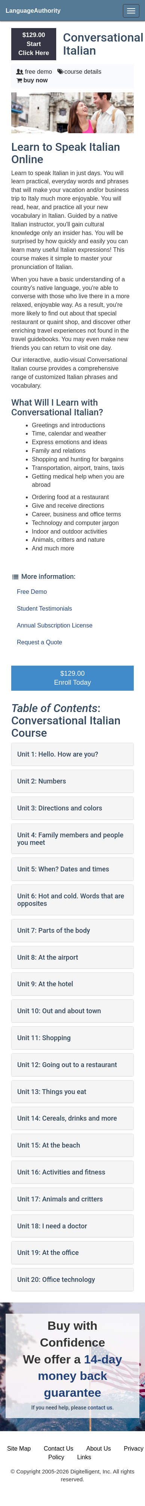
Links (84, 1457)
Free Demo (32, 592)
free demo (38, 71)
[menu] (131, 11)
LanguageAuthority (33, 10)
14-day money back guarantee (80, 1376)
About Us (98, 1448)
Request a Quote (39, 642)
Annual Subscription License (55, 625)
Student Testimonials (44, 608)
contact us (100, 1408)
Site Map (19, 1448)
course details (83, 71)
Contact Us (58, 1448)
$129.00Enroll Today (72, 678)
